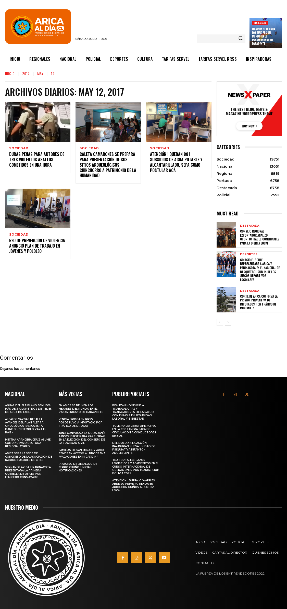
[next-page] (228, 322)
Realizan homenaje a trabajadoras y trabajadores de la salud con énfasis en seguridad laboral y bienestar (133, 411)
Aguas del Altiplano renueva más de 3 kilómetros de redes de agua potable (28, 408)
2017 (26, 73)
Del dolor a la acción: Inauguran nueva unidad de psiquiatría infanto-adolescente (133, 447)
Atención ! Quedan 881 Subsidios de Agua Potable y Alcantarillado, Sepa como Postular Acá (176, 163)
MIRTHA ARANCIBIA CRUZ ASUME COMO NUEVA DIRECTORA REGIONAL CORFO (28, 442)
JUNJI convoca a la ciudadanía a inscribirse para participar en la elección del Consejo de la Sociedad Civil (82, 437)
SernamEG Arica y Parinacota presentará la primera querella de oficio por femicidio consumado (28, 471)
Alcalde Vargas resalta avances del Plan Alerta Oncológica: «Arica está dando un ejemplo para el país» (25, 425)
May (40, 73)
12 (53, 73)
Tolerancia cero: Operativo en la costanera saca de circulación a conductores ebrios (134, 430)
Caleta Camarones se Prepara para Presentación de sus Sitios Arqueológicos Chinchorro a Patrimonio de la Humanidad (108, 165)
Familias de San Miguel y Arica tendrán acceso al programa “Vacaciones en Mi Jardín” (82, 453)
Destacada (260, 23)
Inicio (10, 73)
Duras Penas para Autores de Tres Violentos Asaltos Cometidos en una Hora (36, 160)
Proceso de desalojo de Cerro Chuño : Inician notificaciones (78, 467)
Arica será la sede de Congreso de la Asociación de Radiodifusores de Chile (28, 456)
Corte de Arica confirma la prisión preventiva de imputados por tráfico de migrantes (259, 302)
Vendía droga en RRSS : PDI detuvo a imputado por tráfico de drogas (81, 422)
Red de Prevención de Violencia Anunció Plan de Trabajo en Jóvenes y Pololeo (37, 247)
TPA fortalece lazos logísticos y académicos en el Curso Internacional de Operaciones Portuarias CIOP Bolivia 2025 (135, 466)
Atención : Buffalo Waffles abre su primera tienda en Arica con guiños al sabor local (133, 485)
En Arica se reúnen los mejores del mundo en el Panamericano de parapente (263, 36)
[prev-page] (220, 322)
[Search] (240, 38)
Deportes (248, 254)
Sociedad (18, 148)
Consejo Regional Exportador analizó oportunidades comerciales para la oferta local (259, 237)
